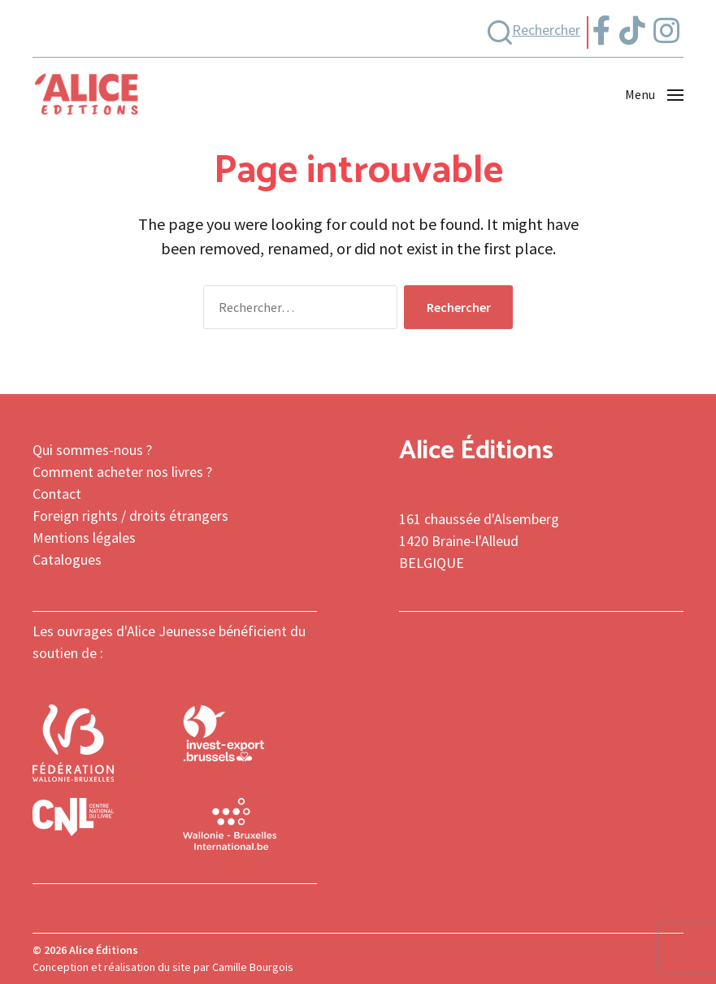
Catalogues (67, 559)
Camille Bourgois (252, 967)
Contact (57, 493)
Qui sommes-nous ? (92, 449)
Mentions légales (84, 537)
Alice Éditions (103, 950)
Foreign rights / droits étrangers (130, 515)
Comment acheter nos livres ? (122, 471)
